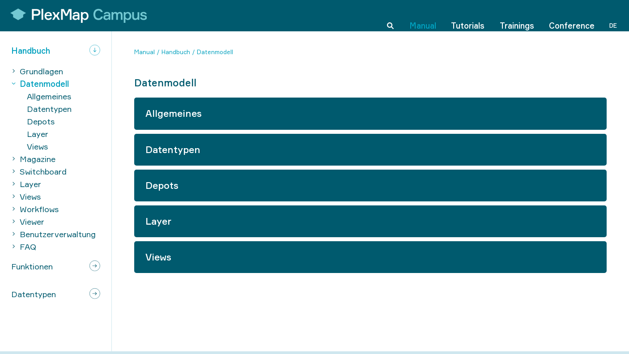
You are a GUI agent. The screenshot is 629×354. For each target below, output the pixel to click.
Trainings (517, 15)
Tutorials (467, 15)
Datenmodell (215, 51)
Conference (572, 15)
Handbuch (176, 51)
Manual (422, 15)
